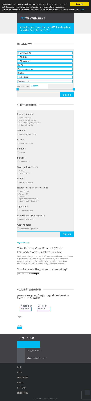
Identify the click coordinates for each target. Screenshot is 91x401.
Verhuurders (22, 377)
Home (19, 367)
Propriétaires (22, 393)
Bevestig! (79, 4)
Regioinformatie (23, 242)
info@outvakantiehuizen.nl (37, 358)
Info (82, 10)
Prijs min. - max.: (23, 86)
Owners (20, 382)
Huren (19, 372)
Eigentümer (21, 387)
